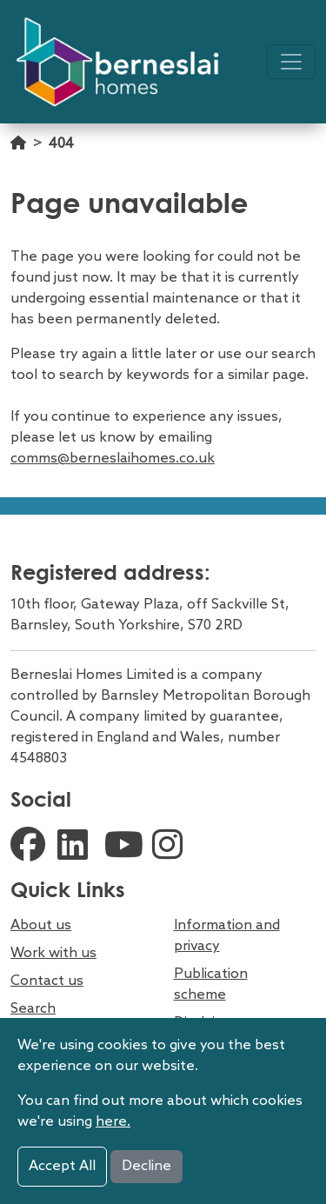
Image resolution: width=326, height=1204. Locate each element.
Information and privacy (227, 936)
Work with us (53, 953)
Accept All (62, 1166)
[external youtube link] (123, 848)
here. (113, 1122)
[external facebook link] (29, 848)
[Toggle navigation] (291, 61)
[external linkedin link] (76, 848)
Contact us (46, 981)
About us (40, 925)
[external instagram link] (171, 848)
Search (33, 1009)
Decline (146, 1166)
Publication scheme (211, 984)
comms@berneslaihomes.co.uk (112, 458)
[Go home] (18, 153)
